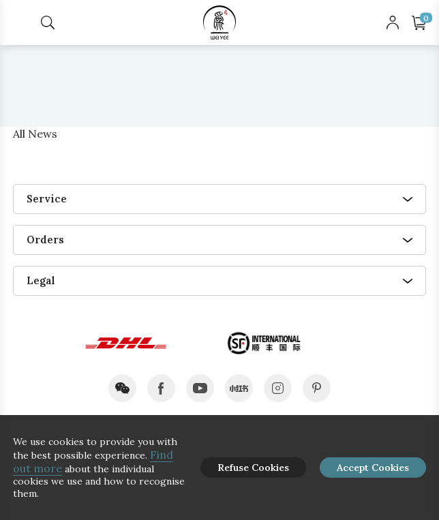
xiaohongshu (239, 388)
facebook (161, 388)
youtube (200, 388)
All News (35, 133)
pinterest (317, 388)
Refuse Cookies (253, 467)
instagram (278, 388)
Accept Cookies (373, 467)
